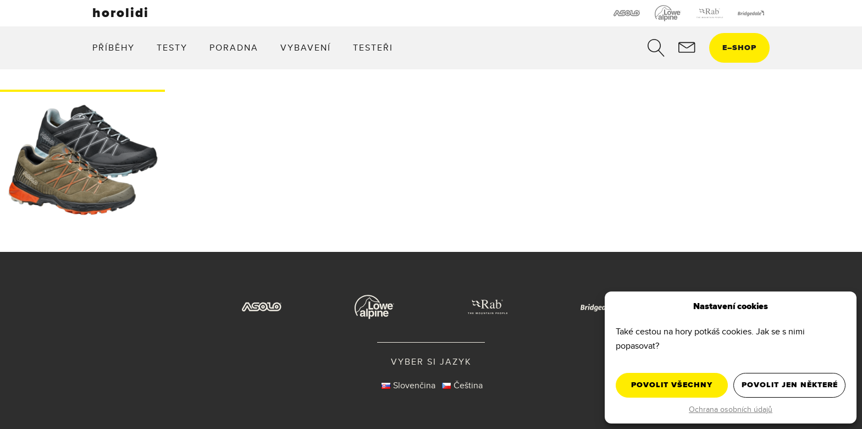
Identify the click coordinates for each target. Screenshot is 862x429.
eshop (739, 47)
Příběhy (113, 47)
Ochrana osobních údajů (730, 409)
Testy (172, 47)
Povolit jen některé (790, 385)
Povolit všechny (671, 385)
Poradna (233, 47)
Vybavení (305, 47)
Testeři (373, 47)
